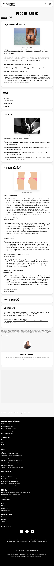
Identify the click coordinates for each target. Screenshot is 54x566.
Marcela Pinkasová (27, 354)
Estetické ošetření (8, 100)
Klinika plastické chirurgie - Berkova (9, 431)
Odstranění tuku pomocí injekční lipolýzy (10, 483)
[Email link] (32, 531)
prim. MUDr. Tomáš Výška (7, 426)
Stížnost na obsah (5, 510)
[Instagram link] (21, 532)
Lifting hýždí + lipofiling (6, 497)
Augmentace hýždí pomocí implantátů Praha (11, 455)
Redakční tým (4, 508)
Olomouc (3, 447)
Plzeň (2, 444)
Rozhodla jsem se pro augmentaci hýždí (10, 494)
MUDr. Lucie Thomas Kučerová (8, 428)
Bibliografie (6, 106)
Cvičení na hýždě (7, 103)
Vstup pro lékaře (5, 516)
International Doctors (6, 526)
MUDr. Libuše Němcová (7, 433)
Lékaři (10, 17)
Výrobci (3, 524)
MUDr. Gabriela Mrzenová (7, 423)
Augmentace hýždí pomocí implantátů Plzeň (11, 460)
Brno (2, 442)
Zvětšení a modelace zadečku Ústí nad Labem (12, 467)
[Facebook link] (27, 532)
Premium (3, 519)
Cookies (32, 554)
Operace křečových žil (6, 476)
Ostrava (3, 449)
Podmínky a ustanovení (35, 556)
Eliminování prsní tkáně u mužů (8, 486)
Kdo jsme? (3, 505)
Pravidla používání (24, 554)
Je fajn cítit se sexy (5, 499)
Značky (3, 521)
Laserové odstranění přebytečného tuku (10, 478)
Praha (2, 439)
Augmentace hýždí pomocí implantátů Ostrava (12, 462)
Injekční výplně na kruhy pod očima (9, 481)
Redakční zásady (25, 556)
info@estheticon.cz (33, 550)
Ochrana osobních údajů (12, 554)
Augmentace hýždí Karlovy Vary (8, 465)
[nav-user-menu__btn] (50, 4)
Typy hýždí (6, 98)
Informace (4, 17)
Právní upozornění (15, 556)
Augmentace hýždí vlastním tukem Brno (10, 458)
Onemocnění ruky (5, 474)
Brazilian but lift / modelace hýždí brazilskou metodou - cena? (15, 492)
